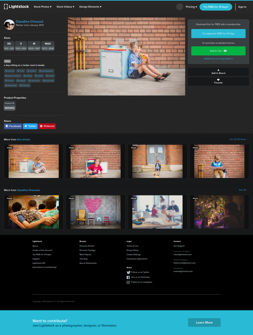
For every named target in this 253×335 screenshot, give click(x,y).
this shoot (22, 139)
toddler (31, 70)
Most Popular (85, 254)
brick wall (48, 80)
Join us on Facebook (140, 276)
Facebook (13, 126)
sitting (28, 75)
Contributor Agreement (137, 258)
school (9, 80)
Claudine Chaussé (29, 21)
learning (24, 85)
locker (39, 75)
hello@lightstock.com (183, 271)
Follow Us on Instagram (141, 281)
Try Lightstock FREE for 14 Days (218, 33)
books (50, 75)
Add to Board (218, 72)
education (11, 85)
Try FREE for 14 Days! (215, 7)
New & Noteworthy (88, 262)
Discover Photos (87, 245)
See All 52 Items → (239, 139)
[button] (42, 7)
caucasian (34, 80)
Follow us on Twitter (140, 271)
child (20, 70)
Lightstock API (39, 262)
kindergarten (46, 70)
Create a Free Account (42, 249)
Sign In (242, 7)
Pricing (191, 7)
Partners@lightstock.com (185, 262)
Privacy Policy (133, 249)
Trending (83, 258)
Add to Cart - (218, 51)
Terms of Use (132, 245)
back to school (12, 75)
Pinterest (47, 126)
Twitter (30, 126)
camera (9, 70)
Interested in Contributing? (45, 266)
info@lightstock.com (183, 254)
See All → (244, 189)
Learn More (204, 322)
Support (36, 258)
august (21, 80)
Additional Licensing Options (218, 58)
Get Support (179, 245)
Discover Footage (87, 249)
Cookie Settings (134, 254)
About (35, 245)
